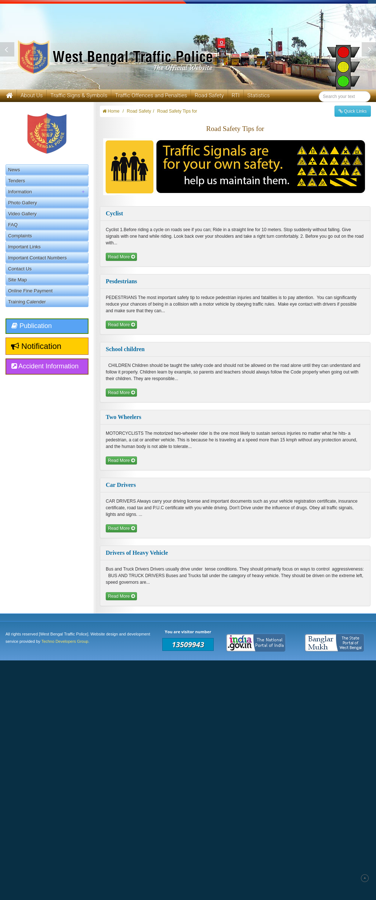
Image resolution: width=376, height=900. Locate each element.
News (14, 169)
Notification (36, 346)
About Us (32, 95)
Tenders (16, 180)
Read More (121, 256)
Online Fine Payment (30, 291)
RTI (236, 95)
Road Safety (209, 95)
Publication (31, 325)
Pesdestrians (121, 281)
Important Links (24, 246)
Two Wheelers (123, 417)
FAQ (13, 224)
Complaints (20, 235)
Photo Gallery (22, 202)
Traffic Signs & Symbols (78, 95)
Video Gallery (22, 213)
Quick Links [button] (352, 111)
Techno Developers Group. (65, 641)
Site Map (17, 280)
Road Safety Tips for (177, 111)
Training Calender (27, 302)
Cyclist (114, 213)
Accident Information (45, 366)
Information (48, 192)
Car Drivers (121, 485)
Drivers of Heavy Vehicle (137, 553)
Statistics (258, 95)
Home (110, 111)
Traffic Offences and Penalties (151, 95)
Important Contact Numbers (37, 257)
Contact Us (20, 269)
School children (125, 349)
